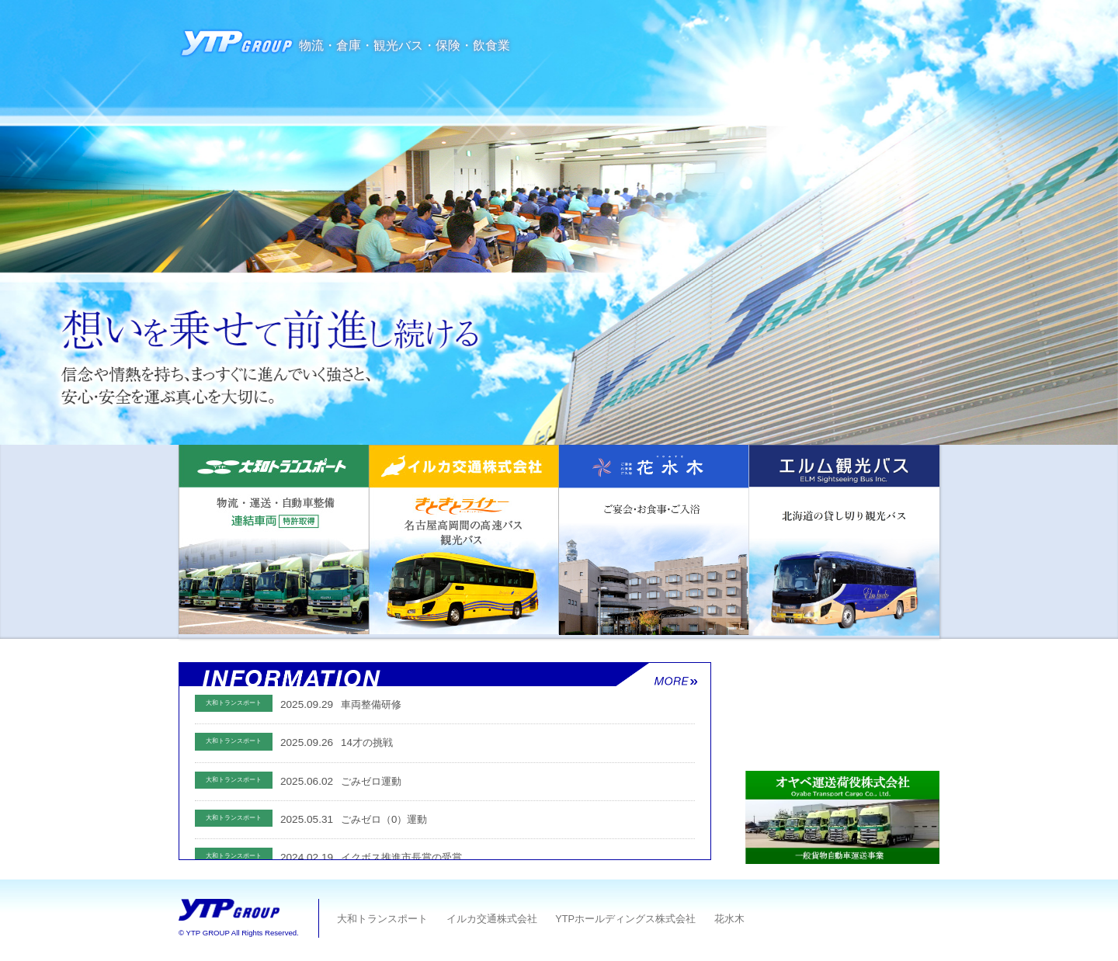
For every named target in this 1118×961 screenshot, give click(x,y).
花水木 (728, 919)
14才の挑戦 (367, 742)
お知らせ (456, 674)
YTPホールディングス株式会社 (624, 919)
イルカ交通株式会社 (490, 919)
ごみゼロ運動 (371, 781)
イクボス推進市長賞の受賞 (401, 857)
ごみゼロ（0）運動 (384, 819)
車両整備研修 (371, 704)
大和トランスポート (382, 919)
